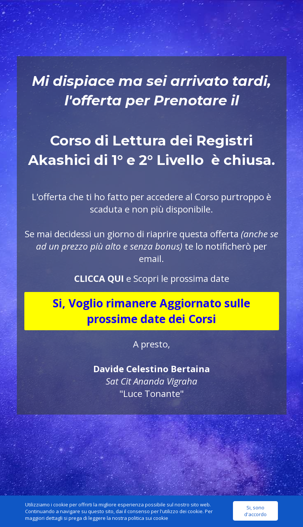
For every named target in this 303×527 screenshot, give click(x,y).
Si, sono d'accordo (255, 511)
